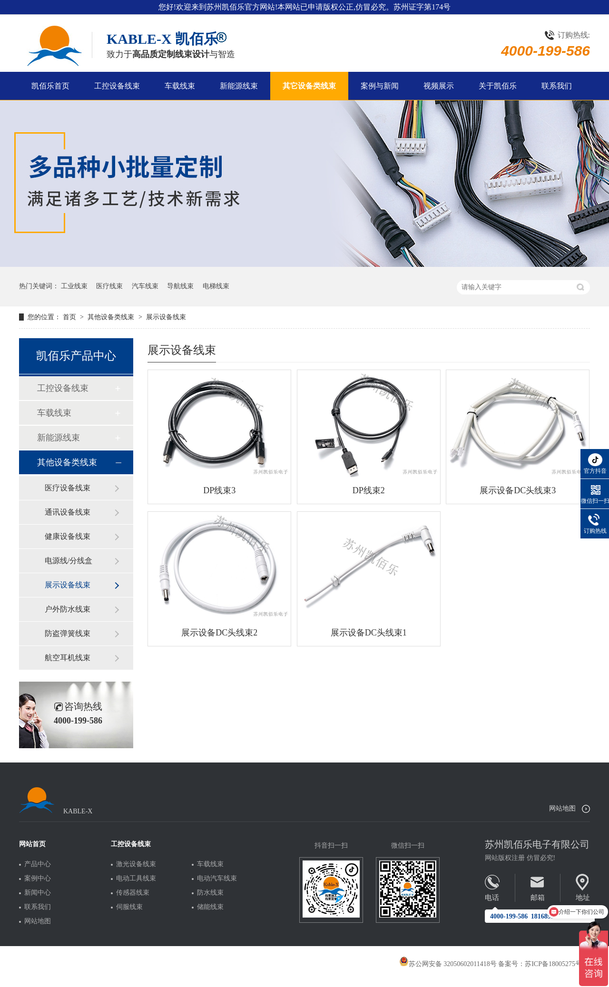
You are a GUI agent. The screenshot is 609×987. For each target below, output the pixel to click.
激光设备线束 (136, 864)
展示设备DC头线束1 (369, 632)
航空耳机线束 (67, 658)
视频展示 (438, 86)
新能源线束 (239, 86)
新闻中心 (37, 892)
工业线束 (74, 286)
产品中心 (37, 864)
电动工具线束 (136, 878)
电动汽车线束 (217, 878)
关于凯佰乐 (498, 86)
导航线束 (180, 286)
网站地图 (562, 808)
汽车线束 (145, 286)
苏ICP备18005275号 (553, 963)
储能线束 (210, 907)
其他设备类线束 (112, 317)
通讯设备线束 (67, 512)
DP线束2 (369, 490)
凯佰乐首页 (50, 86)
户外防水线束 (67, 609)
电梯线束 (216, 286)
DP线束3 (219, 490)
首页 (70, 317)
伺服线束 (129, 907)
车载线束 (180, 86)
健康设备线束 (67, 536)
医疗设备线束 (67, 488)
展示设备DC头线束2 (219, 632)
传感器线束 (132, 892)
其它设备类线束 (309, 86)
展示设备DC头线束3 (518, 490)
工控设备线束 (117, 86)
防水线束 (210, 892)
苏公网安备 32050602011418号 (448, 963)
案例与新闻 (380, 86)
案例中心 (37, 878)
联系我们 (556, 86)
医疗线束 (109, 286)
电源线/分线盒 (68, 561)
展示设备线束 (166, 317)
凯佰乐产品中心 (76, 356)
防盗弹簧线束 (67, 633)
